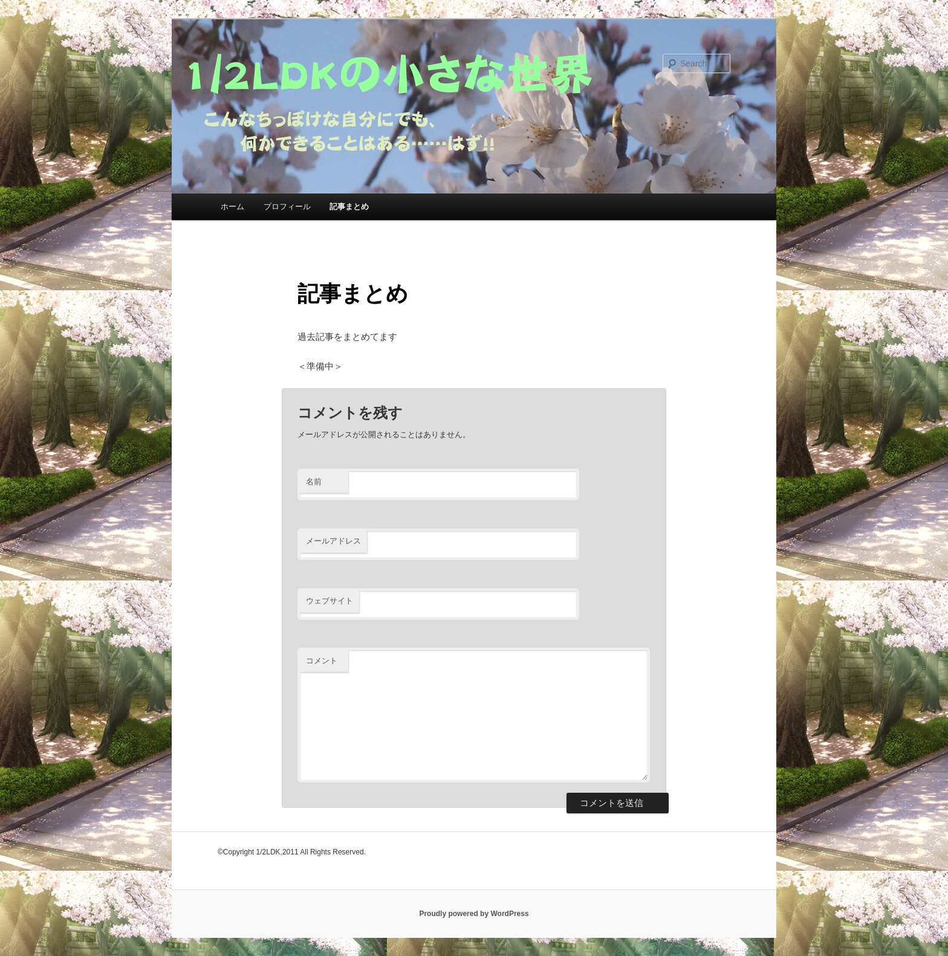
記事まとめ (349, 206)
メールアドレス (333, 540)
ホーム (232, 206)
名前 (314, 481)
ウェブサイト (329, 600)
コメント (321, 660)
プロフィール (287, 206)
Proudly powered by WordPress (473, 913)
